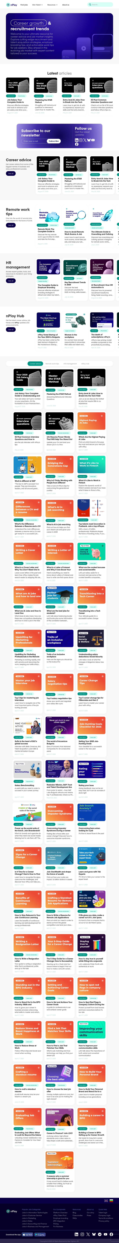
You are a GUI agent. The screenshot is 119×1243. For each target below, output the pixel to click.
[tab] (35, 363)
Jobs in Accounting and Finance (34, 1223)
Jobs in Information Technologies (35, 1212)
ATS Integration (59, 1221)
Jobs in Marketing (29, 1218)
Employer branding (60, 1218)
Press (89, 1215)
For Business (58, 1226)
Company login (104, 1215)
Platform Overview (60, 1212)
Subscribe (54, 141)
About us (65, 5)
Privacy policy (104, 1221)
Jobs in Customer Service (32, 1215)
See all (10, 173)
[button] (37, 5)
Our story (90, 1212)
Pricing (56, 1223)
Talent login (103, 1212)
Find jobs (24, 5)
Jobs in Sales (27, 1221)
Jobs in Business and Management (35, 1226)
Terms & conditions (106, 1218)
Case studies (78, 1215)
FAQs (75, 1218)
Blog (74, 1212)
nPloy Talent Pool (59, 1215)
